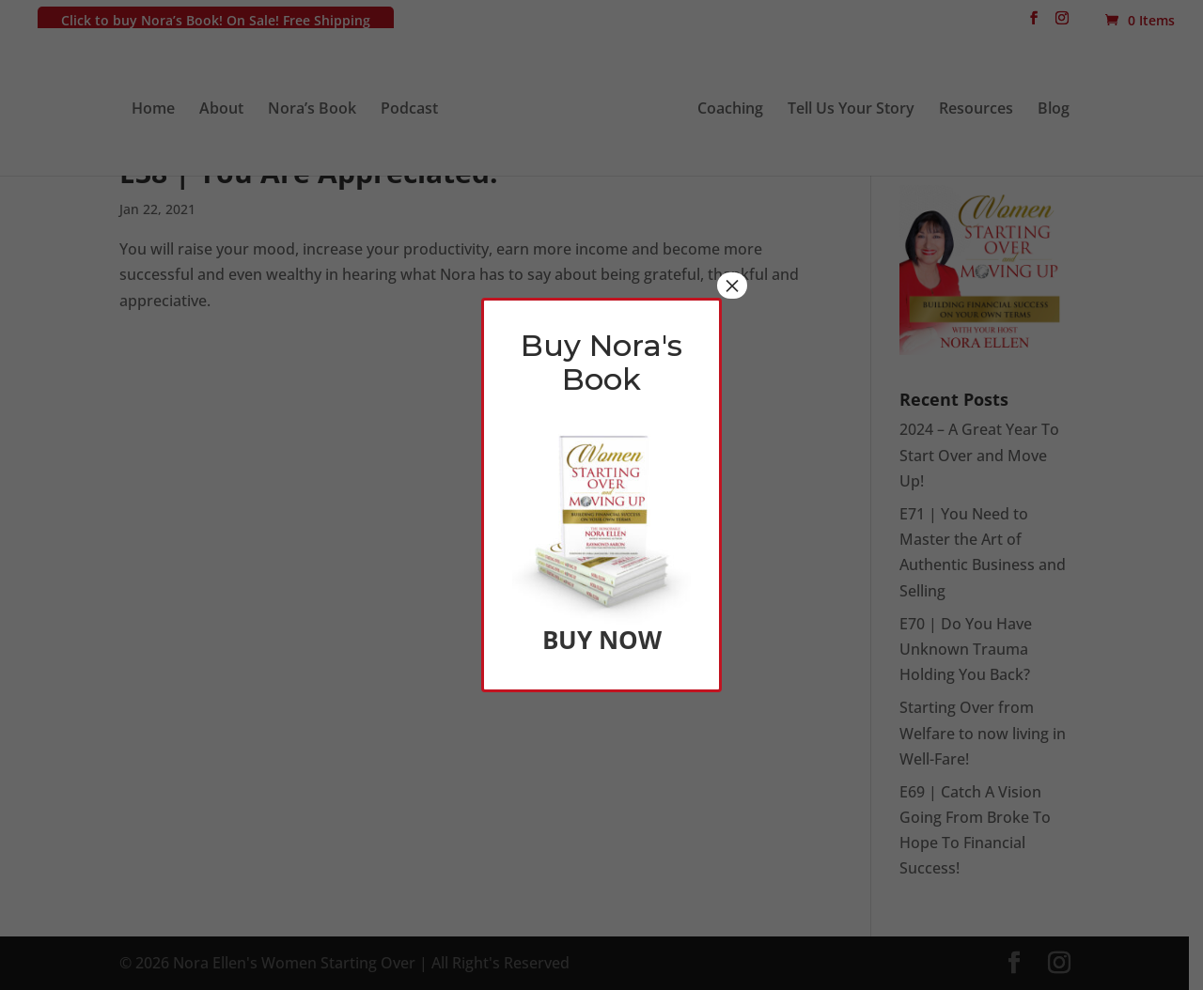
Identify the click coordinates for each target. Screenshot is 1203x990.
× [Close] (732, 285)
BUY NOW (602, 640)
